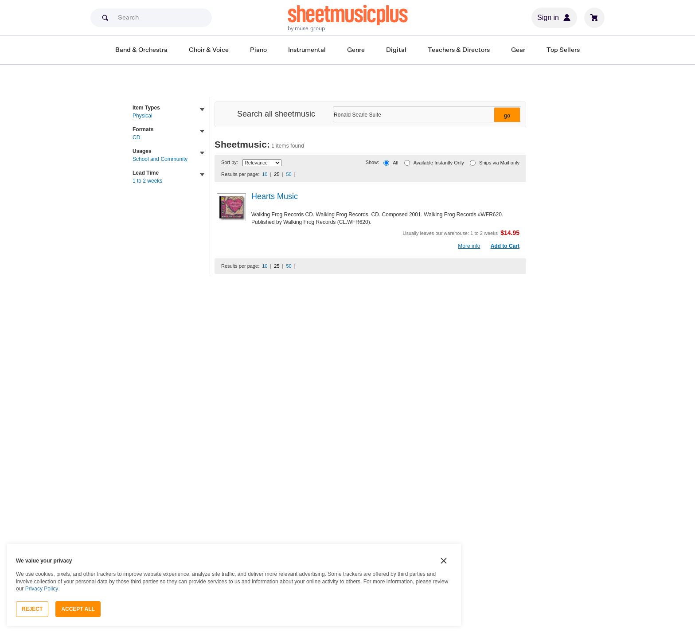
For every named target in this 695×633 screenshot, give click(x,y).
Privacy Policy (42, 589)
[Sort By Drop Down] (261, 162)
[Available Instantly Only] (407, 163)
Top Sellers (563, 49)
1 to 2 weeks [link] (147, 181)
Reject (32, 609)
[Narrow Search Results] (426, 114)
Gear (518, 49)
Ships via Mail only (499, 162)
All (395, 162)
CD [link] (136, 137)
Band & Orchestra (141, 49)
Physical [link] (142, 115)
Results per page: (240, 174)
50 (288, 174)
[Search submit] (105, 17)
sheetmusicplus (348, 14)
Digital (396, 49)
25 (276, 174)
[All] (386, 163)
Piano (258, 49)
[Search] (151, 18)
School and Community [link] (160, 159)
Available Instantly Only (439, 162)
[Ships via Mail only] (473, 163)
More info (469, 246)
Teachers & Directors (459, 49)
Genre (356, 49)
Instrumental (307, 49)
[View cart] (594, 18)
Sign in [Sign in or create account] (554, 17)
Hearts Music (274, 196)
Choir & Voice (209, 49)
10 (264, 174)
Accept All (78, 609)
